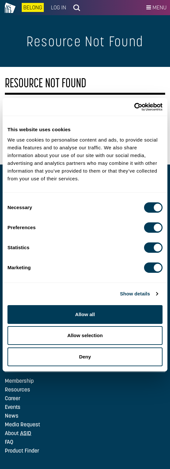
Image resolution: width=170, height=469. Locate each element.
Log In (58, 7)
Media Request (22, 424)
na (10, 8)
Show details (135, 293)
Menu (156, 7)
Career (12, 398)
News (11, 415)
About (18, 433)
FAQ (9, 441)
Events (12, 406)
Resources (17, 389)
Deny (85, 356)
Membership (19, 380)
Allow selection (85, 335)
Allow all (85, 314)
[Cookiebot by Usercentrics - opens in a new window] (134, 107)
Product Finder (22, 450)
